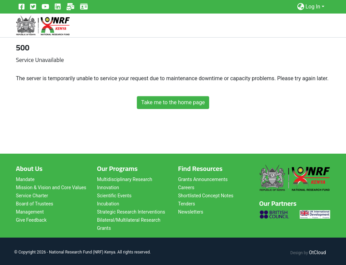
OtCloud (317, 252)
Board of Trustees (34, 203)
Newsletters (190, 212)
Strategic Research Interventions (131, 212)
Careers (186, 187)
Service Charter (32, 195)
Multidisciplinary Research (124, 179)
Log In (312, 6)
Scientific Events (114, 195)
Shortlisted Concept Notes (205, 195)
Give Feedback (31, 220)
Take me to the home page (173, 102)
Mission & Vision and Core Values (51, 187)
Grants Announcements (203, 179)
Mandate (25, 179)
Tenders (186, 203)
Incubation (108, 203)
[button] (300, 7)
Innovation (108, 187)
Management (30, 212)
